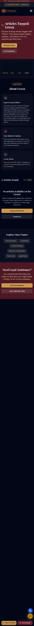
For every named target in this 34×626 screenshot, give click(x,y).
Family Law (11, 256)
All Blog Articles (9, 45)
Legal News (23, 256)
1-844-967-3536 (14, 162)
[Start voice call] (30, 610)
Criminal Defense (17, 246)
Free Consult (25, 623)
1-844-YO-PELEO (9, 623)
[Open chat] (30, 616)
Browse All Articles (17, 211)
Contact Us (17, 216)
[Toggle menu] (31, 11)
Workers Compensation (17, 251)
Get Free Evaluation (17, 285)
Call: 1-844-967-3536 (17, 291)
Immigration (24, 241)
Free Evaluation (9, 51)
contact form (8, 164)
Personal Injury (11, 241)
